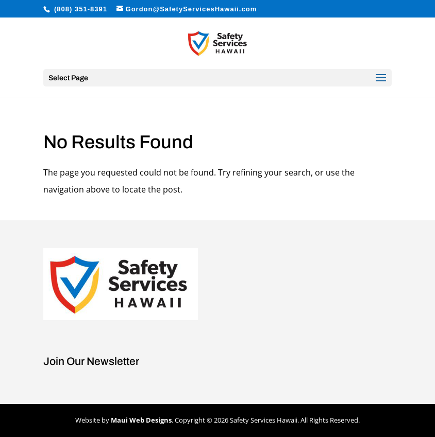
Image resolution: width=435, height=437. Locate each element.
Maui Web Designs (141, 420)
